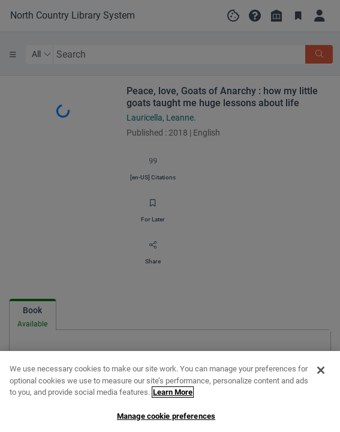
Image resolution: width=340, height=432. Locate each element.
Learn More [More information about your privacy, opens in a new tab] (172, 399)
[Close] (321, 377)
